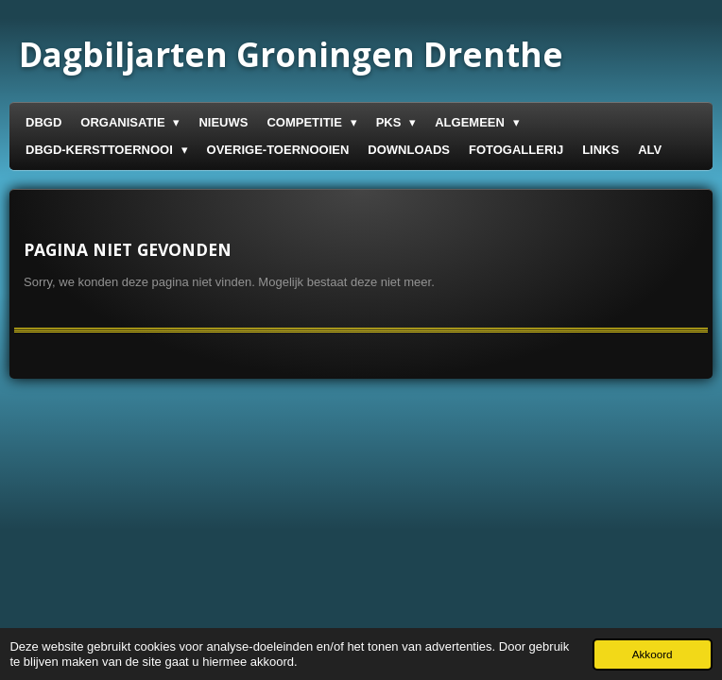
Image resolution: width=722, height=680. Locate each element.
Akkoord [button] (652, 654)
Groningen (291, 54)
